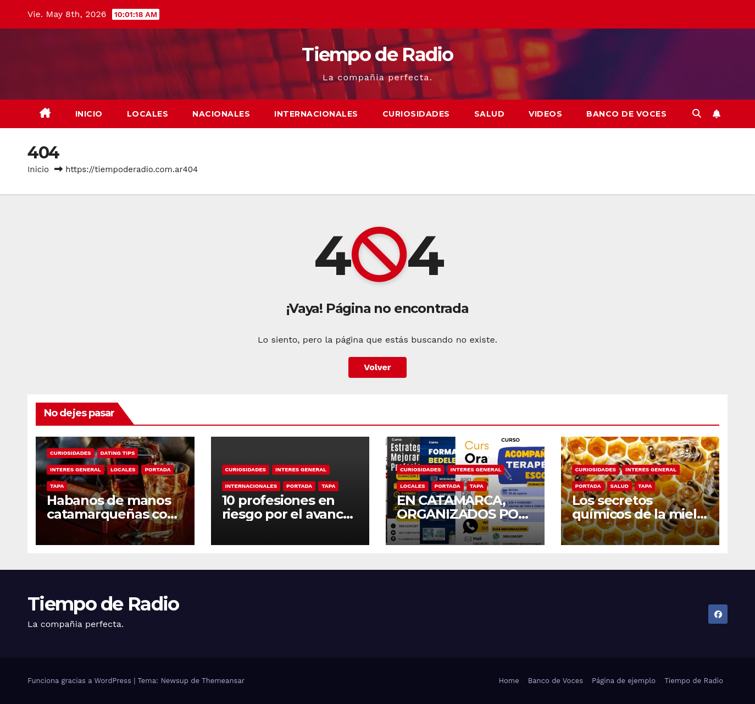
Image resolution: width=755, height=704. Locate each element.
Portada (157, 469)
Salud (489, 114)
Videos (545, 114)
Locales (148, 114)
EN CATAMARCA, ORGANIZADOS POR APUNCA (462, 514)
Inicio (89, 114)
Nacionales (221, 114)
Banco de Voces (626, 114)
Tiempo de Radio (377, 54)
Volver (377, 367)
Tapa (57, 486)
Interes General (75, 469)
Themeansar (223, 680)
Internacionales (316, 114)
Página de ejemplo (624, 680)
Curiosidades (416, 114)
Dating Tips (118, 453)
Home (509, 680)
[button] (696, 113)
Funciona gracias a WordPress (80, 680)
